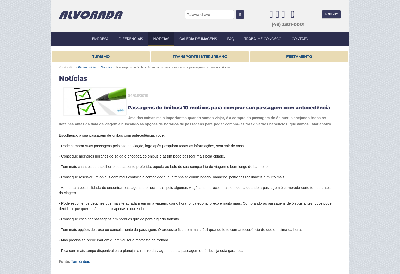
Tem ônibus (80, 261)
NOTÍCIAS (161, 39)
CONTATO (300, 39)
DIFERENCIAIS (131, 39)
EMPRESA (100, 39)
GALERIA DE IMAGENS (198, 39)
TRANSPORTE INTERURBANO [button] (200, 56)
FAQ (230, 39)
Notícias (106, 67)
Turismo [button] (101, 56)
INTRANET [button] (331, 14)
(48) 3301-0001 (288, 24)
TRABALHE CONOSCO (262, 39)
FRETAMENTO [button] (299, 56)
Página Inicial (87, 67)
